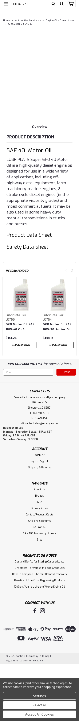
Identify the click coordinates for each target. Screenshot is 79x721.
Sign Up (44, 461)
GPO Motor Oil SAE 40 (20, 24)
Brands (39, 495)
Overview (39, 127)
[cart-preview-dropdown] (70, 3)
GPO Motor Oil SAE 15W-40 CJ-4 (20, 326)
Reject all (39, 705)
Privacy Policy (39, 508)
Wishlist (39, 455)
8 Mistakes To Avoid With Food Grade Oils (40, 568)
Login (33, 461)
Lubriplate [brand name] (13, 315)
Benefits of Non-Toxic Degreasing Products (39, 580)
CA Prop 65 (39, 527)
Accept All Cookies (39, 714)
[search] (53, 4)
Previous (66, 270)
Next (72, 270)
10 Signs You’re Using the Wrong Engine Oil (39, 586)
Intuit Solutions (34, 660)
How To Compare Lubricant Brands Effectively (39, 574)
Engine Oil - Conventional (60, 20)
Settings (39, 696)
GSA (39, 502)
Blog (39, 539)
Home (6, 20)
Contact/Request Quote (39, 514)
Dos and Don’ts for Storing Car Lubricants (39, 561)
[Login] (61, 4)
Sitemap (45, 656)
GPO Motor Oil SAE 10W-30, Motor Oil (57, 326)
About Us (39, 489)
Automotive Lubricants (28, 20)
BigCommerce (14, 660)
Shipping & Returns (39, 467)
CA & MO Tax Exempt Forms (39, 533)
